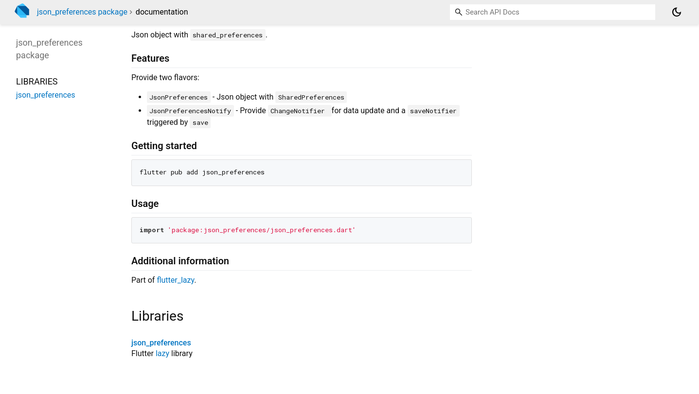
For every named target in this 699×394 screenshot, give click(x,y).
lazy (162, 353)
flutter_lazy (175, 280)
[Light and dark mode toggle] (676, 12)
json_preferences (161, 342)
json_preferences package (82, 12)
